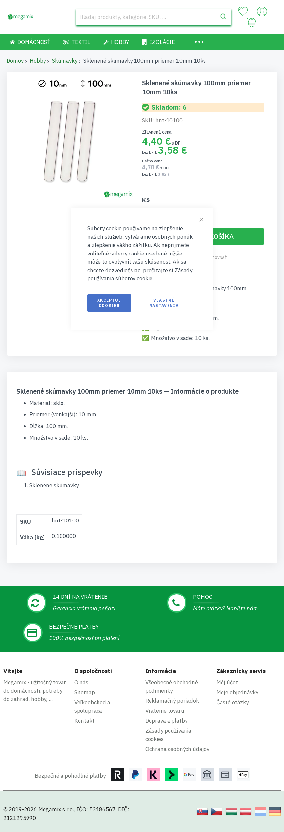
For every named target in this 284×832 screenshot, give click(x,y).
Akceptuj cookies (109, 303)
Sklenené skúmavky (54, 485)
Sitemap (84, 692)
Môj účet (227, 682)
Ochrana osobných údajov (177, 749)
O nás (81, 682)
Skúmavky (64, 60)
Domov (15, 60)
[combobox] (153, 17)
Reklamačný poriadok (172, 700)
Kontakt (84, 720)
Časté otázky (232, 702)
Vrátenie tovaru (164, 710)
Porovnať (217, 257)
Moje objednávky (237, 692)
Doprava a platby (166, 720)
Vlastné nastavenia (164, 303)
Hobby (38, 60)
